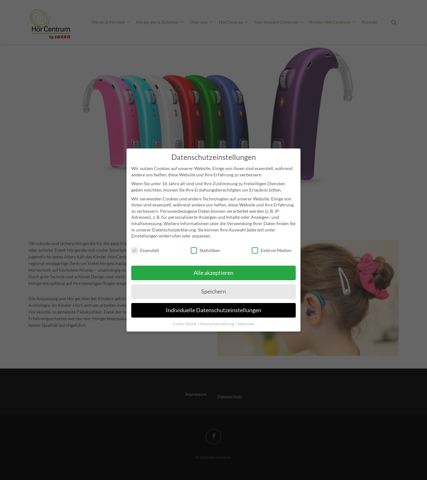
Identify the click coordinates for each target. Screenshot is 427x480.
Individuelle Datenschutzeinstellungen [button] (213, 301)
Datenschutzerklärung (174, 221)
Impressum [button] (246, 315)
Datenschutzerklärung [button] (217, 315)
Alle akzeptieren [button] (213, 264)
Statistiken (205, 242)
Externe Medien (272, 242)
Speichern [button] (213, 283)
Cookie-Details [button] (185, 315)
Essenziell (145, 242)
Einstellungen (144, 227)
